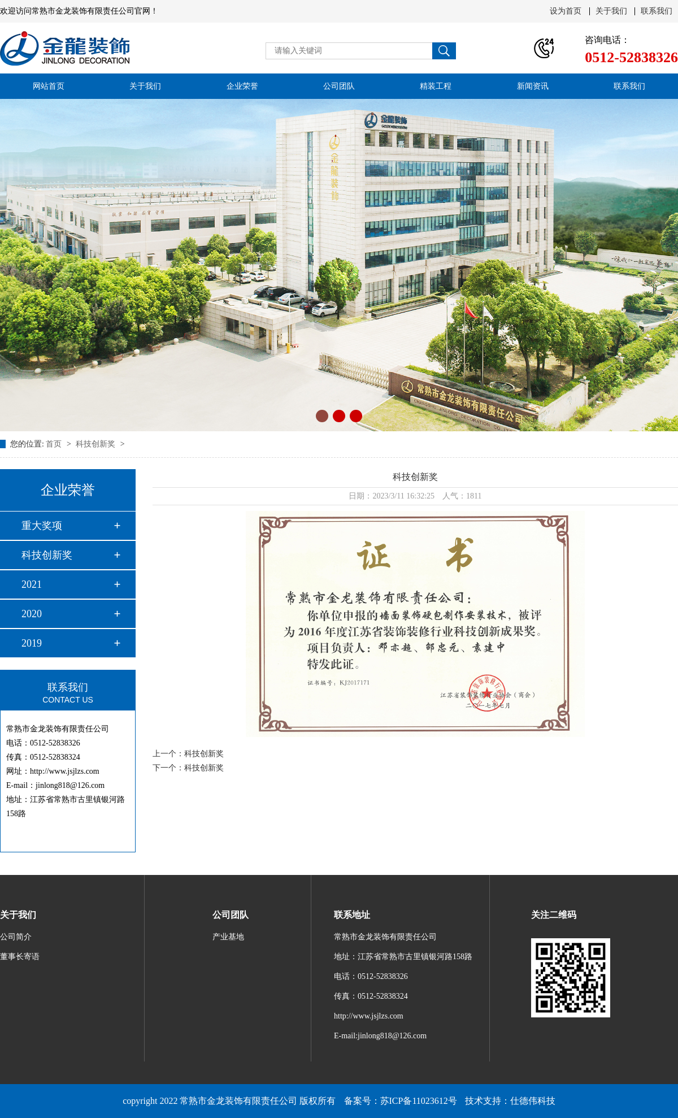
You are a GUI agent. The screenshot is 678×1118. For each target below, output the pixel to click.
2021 (31, 584)
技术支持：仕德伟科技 (510, 1101)
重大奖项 (41, 525)
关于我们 (611, 11)
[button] (322, 416)
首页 (55, 444)
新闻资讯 (533, 86)
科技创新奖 (97, 444)
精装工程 (435, 86)
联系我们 (656, 11)
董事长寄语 (20, 956)
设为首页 (565, 11)
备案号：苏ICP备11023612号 (400, 1101)
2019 (31, 643)
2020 (31, 613)
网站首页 (48, 86)
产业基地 (228, 937)
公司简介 (16, 937)
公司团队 (339, 86)
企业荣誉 (242, 86)
